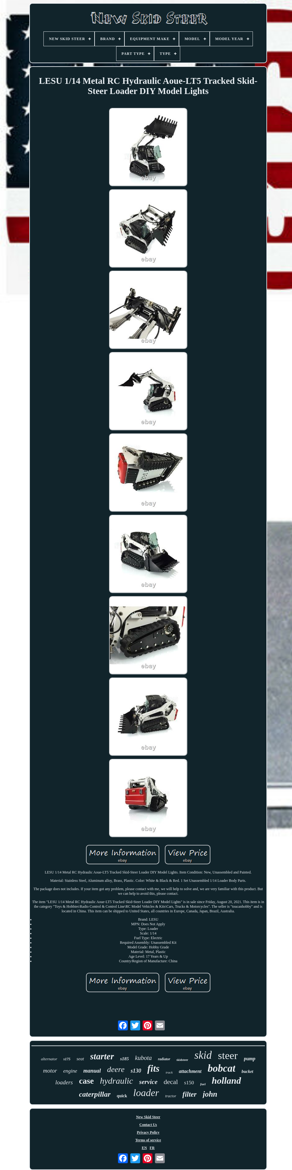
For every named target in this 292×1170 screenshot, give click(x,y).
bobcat (221, 1068)
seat (80, 1058)
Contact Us (148, 1125)
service (148, 1082)
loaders (64, 1082)
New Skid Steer (148, 1117)
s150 (189, 1083)
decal (171, 1082)
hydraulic (116, 1081)
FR (152, 1148)
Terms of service (148, 1140)
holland (226, 1080)
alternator (49, 1059)
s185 (124, 1058)
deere (116, 1069)
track (169, 1072)
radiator (164, 1059)
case (86, 1081)
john (210, 1094)
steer (227, 1055)
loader (146, 1092)
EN (144, 1148)
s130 (136, 1071)
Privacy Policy (148, 1132)
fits (153, 1068)
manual (92, 1071)
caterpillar (95, 1094)
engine (70, 1071)
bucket (247, 1071)
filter (189, 1094)
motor (50, 1070)
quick (122, 1096)
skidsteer (182, 1060)
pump (249, 1058)
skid (203, 1055)
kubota (143, 1057)
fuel (203, 1084)
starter (102, 1056)
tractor (170, 1096)
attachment (190, 1071)
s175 (67, 1059)
